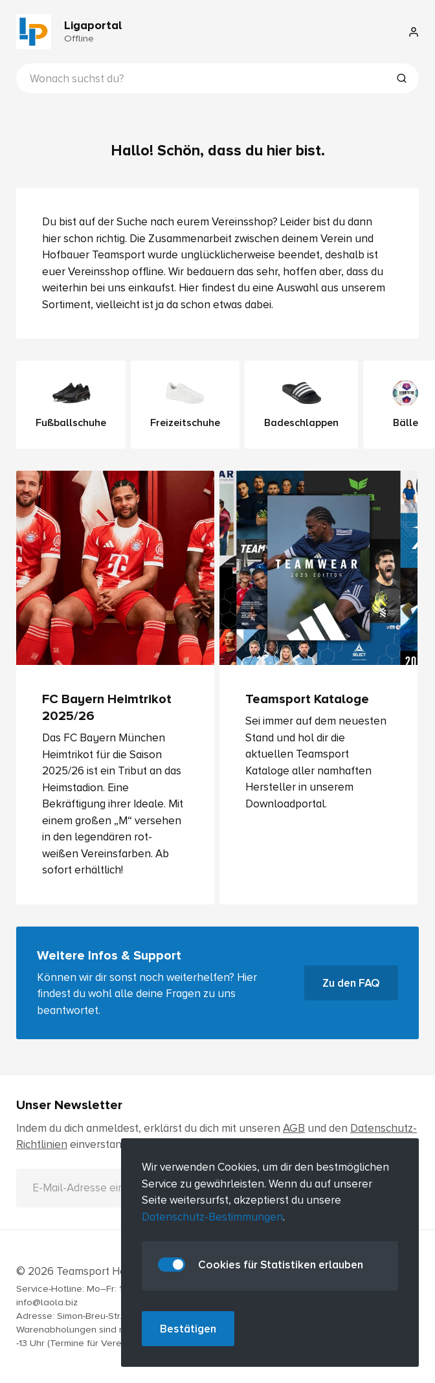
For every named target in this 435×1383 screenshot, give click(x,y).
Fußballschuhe (71, 404)
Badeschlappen (301, 404)
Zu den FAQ (351, 983)
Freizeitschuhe (185, 404)
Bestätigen (188, 1329)
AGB (294, 1128)
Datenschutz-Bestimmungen (212, 1217)
